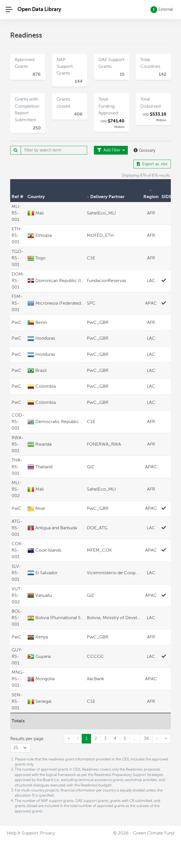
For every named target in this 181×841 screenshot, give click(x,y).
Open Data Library (39, 9)
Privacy (47, 833)
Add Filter (109, 150)
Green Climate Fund (153, 833)
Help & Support (22, 833)
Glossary (144, 150)
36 (146, 738)
